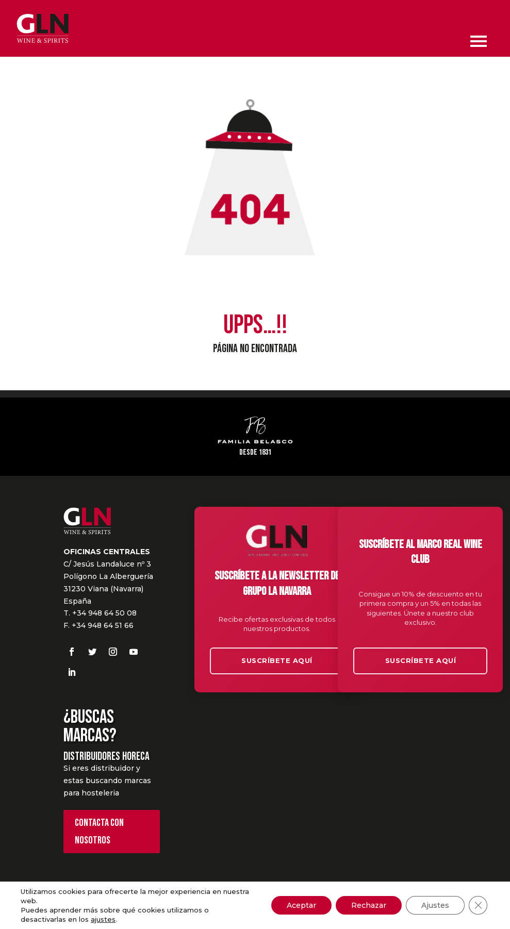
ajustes (103, 919)
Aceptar (301, 905)
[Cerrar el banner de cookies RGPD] (478, 905)
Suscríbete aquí (276, 660)
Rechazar (368, 905)
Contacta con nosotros (99, 832)
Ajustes (435, 905)
